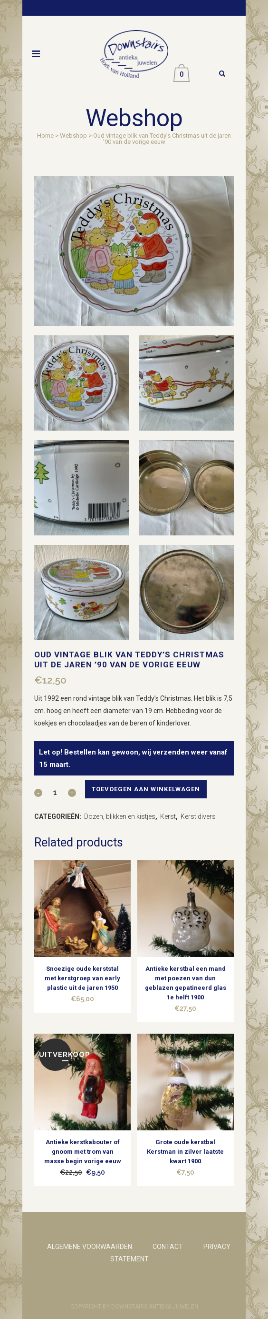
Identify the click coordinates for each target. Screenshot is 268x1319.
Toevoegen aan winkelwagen (146, 789)
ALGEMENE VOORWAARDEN (89, 1246)
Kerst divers (198, 816)
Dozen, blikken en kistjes (119, 816)
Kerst (168, 816)
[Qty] (55, 792)
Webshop (73, 135)
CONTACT (168, 1246)
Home (45, 135)
